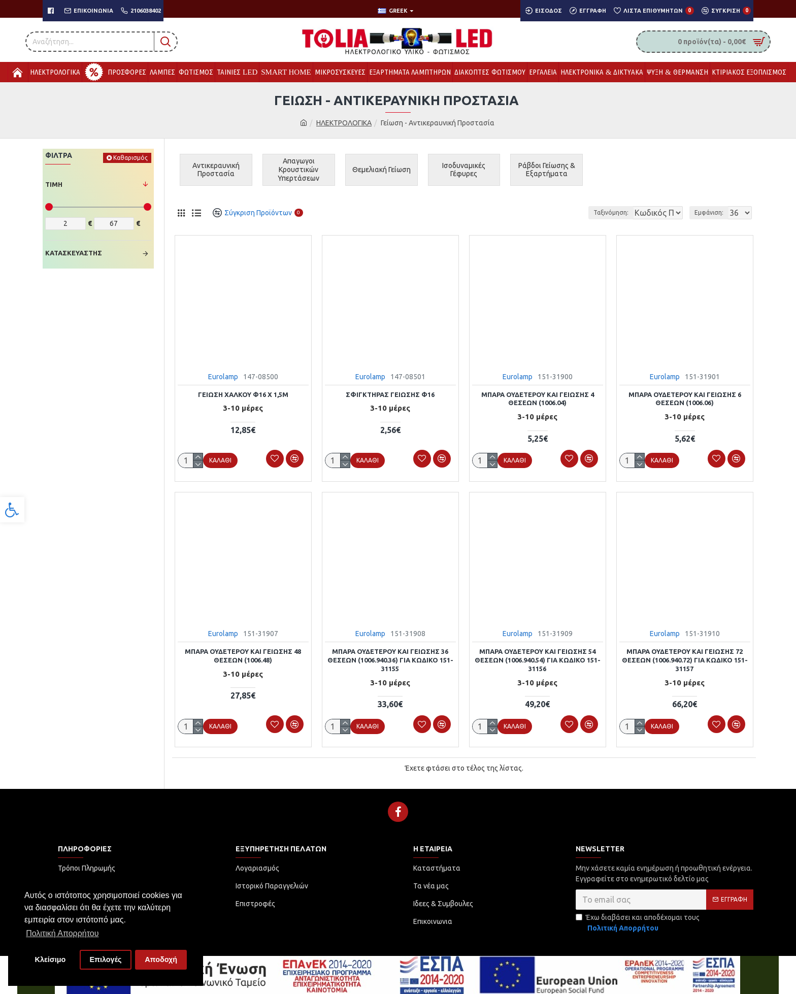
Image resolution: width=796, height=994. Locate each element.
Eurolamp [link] (223, 377)
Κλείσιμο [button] (50, 959)
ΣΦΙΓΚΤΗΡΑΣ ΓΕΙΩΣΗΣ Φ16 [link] (390, 394)
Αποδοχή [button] (161, 959)
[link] (12, 509)
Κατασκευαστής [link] (73, 252)
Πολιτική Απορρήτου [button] (62, 933)
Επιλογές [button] (105, 959)
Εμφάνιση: (712, 212)
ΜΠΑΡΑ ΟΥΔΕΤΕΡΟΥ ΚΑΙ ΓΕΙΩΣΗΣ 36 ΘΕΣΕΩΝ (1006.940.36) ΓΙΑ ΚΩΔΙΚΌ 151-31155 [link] (390, 659)
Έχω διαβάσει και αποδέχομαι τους (638, 921)
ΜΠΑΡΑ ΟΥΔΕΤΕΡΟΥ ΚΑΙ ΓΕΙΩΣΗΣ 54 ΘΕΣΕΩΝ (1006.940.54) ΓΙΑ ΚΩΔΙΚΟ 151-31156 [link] (538, 659)
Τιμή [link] (53, 184)
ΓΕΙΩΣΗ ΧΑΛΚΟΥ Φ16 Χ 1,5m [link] (243, 394)
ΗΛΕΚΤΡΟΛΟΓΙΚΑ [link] (344, 123)
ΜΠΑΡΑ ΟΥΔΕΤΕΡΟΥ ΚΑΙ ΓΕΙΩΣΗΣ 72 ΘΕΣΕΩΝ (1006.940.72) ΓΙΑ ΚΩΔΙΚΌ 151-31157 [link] (685, 659)
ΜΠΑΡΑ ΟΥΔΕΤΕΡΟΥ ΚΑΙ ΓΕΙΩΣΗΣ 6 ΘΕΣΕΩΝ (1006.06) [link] (684, 399)
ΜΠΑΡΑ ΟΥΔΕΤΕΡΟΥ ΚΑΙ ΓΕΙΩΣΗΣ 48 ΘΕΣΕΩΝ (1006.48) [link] (243, 654)
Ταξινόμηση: (576, 212)
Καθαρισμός (130, 157)
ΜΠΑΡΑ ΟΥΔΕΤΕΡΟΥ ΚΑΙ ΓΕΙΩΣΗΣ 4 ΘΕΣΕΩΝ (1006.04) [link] (537, 399)
